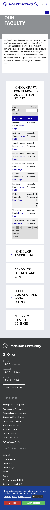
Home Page (17, 169)
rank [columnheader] (30, 118)
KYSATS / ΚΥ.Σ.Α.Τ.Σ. (11, 438)
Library (5, 472)
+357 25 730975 (11, 372)
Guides (5, 476)
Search (36, 4)
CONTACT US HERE (13, 388)
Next (30, 227)
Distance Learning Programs (14, 413)
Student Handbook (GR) (12, 484)
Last (35, 227)
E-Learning (7, 464)
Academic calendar (11, 425)
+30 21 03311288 (12, 380)
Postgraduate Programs (13, 409)
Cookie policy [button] (10, 496)
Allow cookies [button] (33, 503)
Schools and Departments (13, 417)
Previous (11, 227)
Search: (32, 109)
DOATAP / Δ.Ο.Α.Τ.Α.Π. (12, 442)
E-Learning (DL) (9, 468)
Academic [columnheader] (18, 118)
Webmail (6, 455)
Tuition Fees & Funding (12, 421)
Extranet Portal (9, 459)
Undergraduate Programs (13, 405)
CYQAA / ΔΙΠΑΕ (9, 433)
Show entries (15, 110)
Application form (10, 429)
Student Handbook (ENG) (13, 480)
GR (47, 4)
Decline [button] (12, 503)
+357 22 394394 (11, 364)
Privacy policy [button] (24, 496)
